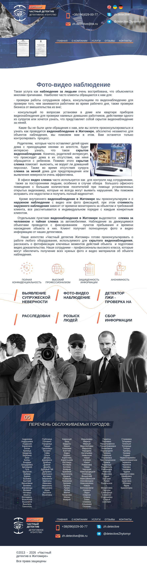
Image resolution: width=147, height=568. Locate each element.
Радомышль (106, 467)
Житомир (47, 476)
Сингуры (107, 490)
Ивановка (47, 483)
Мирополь (86, 448)
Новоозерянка (86, 483)
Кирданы (67, 444)
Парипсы (107, 439)
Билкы (27, 460)
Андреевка (27, 439)
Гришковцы (47, 448)
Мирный (86, 444)
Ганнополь (27, 506)
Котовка (67, 467)
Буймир (27, 474)
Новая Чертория (86, 468)
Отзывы (110, 40)
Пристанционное (106, 460)
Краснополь (66, 474)
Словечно (106, 495)
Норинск (87, 490)
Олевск (86, 497)
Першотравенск (106, 444)
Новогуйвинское (86, 478)
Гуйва (47, 453)
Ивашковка (47, 488)
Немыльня (87, 455)
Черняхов (126, 465)
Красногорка (126, 488)
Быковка (27, 478)
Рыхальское (106, 483)
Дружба (46, 467)
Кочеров (67, 469)
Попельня (106, 455)
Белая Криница (27, 449)
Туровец (126, 451)
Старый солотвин (106, 500)
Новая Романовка (87, 463)
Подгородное (107, 451)
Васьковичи (27, 483)
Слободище (106, 492)
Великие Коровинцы (27, 486)
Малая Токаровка (67, 493)
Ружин (107, 481)
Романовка (107, 474)
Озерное (87, 495)
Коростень (67, 458)
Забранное (47, 478)
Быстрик (27, 481)
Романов (107, 472)
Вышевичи (27, 502)
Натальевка (86, 453)
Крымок (66, 476)
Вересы (27, 495)
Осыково (87, 506)
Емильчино (47, 474)
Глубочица (47, 439)
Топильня (126, 444)
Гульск (47, 455)
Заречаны (47, 481)
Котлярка (67, 465)
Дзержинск (47, 460)
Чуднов (126, 472)
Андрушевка (27, 441)
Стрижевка (126, 439)
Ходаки (126, 455)
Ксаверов (66, 478)
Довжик (47, 465)
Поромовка (106, 458)
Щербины (126, 478)
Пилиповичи (106, 448)
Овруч (87, 492)
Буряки (27, 476)
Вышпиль (27, 504)
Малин (67, 497)
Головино (47, 441)
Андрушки (27, 444)
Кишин (67, 446)
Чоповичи (126, 469)
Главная (62, 40)
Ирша (47, 490)
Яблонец (126, 483)
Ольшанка (87, 504)
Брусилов (27, 472)
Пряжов (106, 462)
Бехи (27, 458)
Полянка (107, 453)
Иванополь (47, 485)
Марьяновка (86, 439)
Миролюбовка (86, 446)
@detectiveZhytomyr (123, 21)
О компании (79, 40)
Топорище (126, 446)
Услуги (95, 40)
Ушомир (126, 453)
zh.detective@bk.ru (85, 24)
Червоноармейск (126, 458)
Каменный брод (67, 440)
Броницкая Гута (27, 468)
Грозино (47, 451)
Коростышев (67, 460)
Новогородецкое (86, 472)
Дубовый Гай (47, 469)
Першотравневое (106, 446)
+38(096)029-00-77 (85, 14)
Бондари (27, 462)
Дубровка (47, 472)
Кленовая (66, 448)
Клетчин (67, 451)
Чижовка (127, 467)
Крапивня (66, 472)
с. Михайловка (106, 486)
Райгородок (106, 469)
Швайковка (126, 476)
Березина (27, 455)
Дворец (47, 458)
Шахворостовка (126, 474)
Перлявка (106, 441)
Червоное (126, 462)
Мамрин (67, 499)
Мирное (86, 441)
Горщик (47, 446)
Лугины (66, 485)
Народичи (86, 451)
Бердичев (27, 453)
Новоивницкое (86, 481)
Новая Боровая (87, 459)
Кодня (67, 453)
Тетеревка (126, 441)
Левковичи (67, 481)
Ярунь (126, 485)
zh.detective (122, 14)
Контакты (125, 40)
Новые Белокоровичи (86, 486)
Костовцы (66, 462)
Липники (67, 483)
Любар (67, 490)
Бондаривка (27, 465)
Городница (47, 444)
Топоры (126, 448)
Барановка (27, 446)
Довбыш (47, 462)
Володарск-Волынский (27, 498)
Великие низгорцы (27, 491)
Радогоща (106, 465)
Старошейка (106, 497)
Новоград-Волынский (87, 475)
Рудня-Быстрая (107, 477)
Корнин (66, 455)
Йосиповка (47, 495)
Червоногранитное (126, 460)
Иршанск (47, 492)
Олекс (86, 499)
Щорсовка (126, 481)
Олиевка (87, 502)
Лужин (67, 488)
